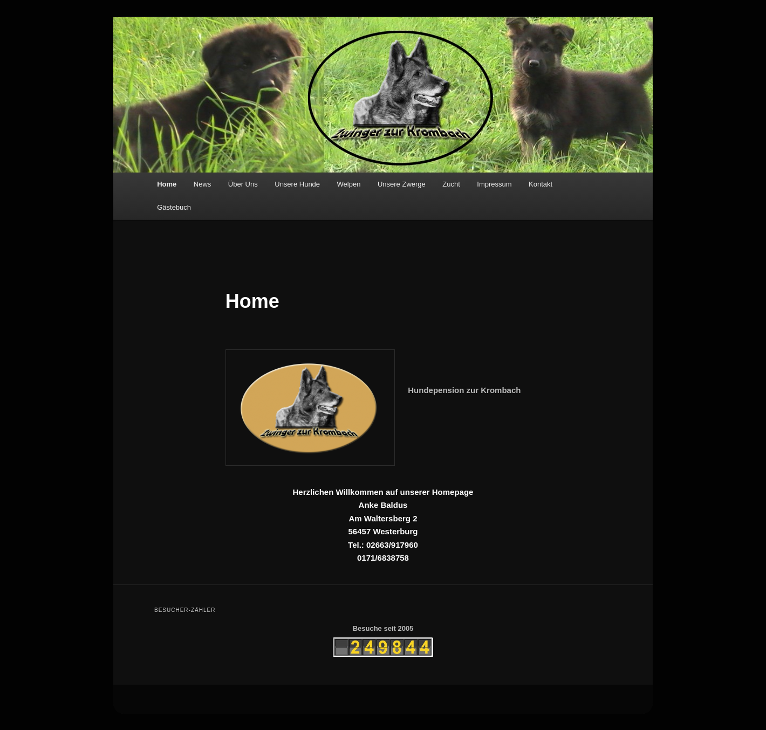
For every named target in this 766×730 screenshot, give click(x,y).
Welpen (349, 184)
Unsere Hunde (297, 184)
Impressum (494, 184)
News (202, 184)
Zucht (451, 184)
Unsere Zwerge (402, 184)
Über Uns (243, 184)
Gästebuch (174, 207)
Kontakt (540, 184)
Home (166, 184)
